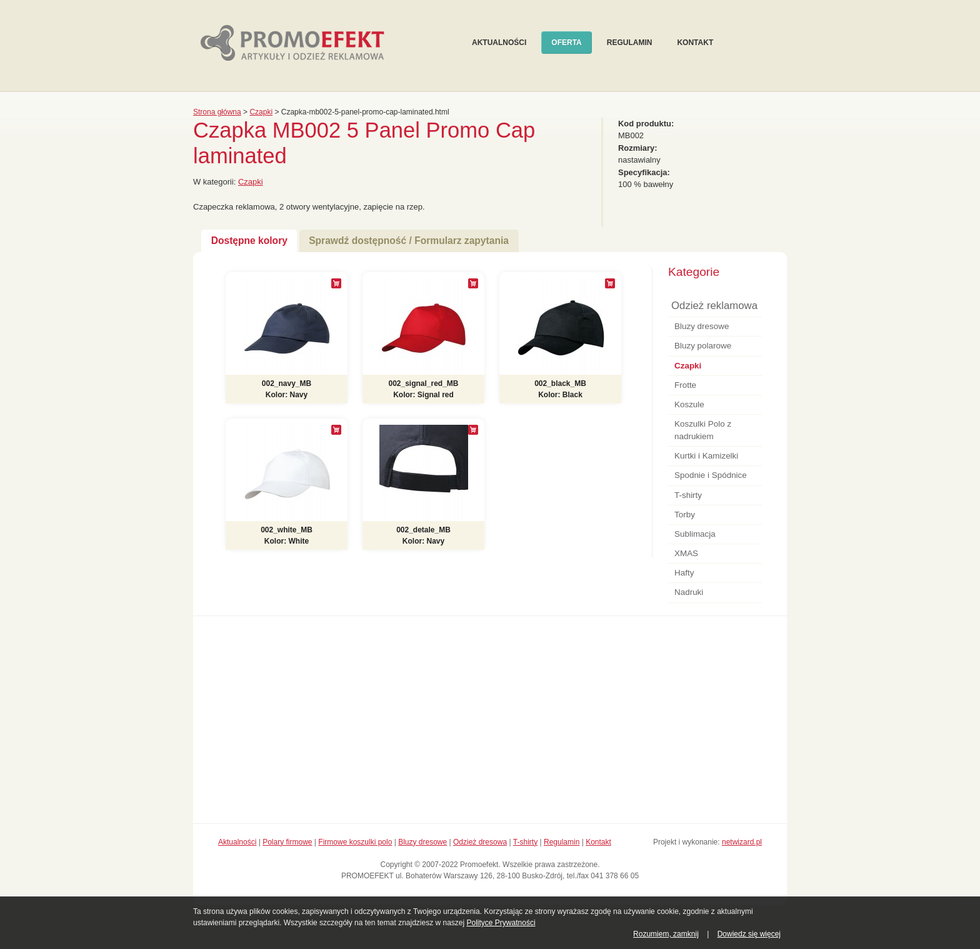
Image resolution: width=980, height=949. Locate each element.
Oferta (566, 42)
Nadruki (688, 592)
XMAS (686, 553)
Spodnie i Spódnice (710, 475)
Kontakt (695, 42)
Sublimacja (695, 534)
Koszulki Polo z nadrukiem (702, 430)
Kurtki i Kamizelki (706, 455)
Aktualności (499, 42)
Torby (684, 514)
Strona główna (217, 112)
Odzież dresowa (480, 842)
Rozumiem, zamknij (666, 934)
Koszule (689, 404)
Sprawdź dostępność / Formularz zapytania (409, 240)
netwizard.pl (742, 842)
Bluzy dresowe (701, 326)
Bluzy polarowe (702, 345)
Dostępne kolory (249, 240)
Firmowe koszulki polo (355, 842)
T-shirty (688, 495)
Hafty (684, 572)
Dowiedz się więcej (749, 934)
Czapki (260, 112)
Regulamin (629, 42)
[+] (336, 283)
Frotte (685, 385)
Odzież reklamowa (714, 306)
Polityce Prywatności (501, 922)
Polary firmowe (287, 842)
